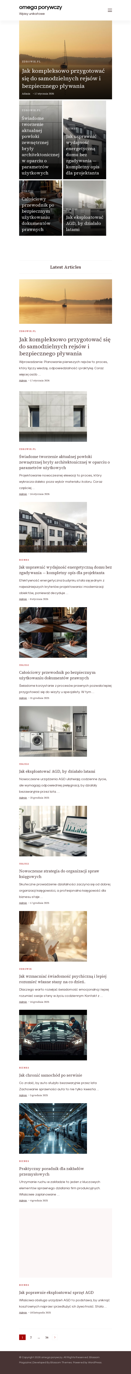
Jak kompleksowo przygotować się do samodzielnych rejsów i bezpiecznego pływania (63, 78)
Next (55, 1337)
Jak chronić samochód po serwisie (50, 1075)
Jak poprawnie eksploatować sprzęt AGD (56, 1292)
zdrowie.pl (31, 61)
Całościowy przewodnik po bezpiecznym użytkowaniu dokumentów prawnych (38, 214)
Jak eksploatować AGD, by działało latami (84, 223)
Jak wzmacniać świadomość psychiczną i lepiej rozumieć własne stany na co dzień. (62, 979)
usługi (27, 191)
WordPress (95, 1362)
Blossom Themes (61, 1362)
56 (47, 1337)
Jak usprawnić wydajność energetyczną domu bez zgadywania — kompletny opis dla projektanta (82, 154)
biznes (71, 128)
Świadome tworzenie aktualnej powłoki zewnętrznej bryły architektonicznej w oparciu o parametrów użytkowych (40, 145)
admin (26, 93)
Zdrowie (25, 969)
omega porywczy (40, 7)
